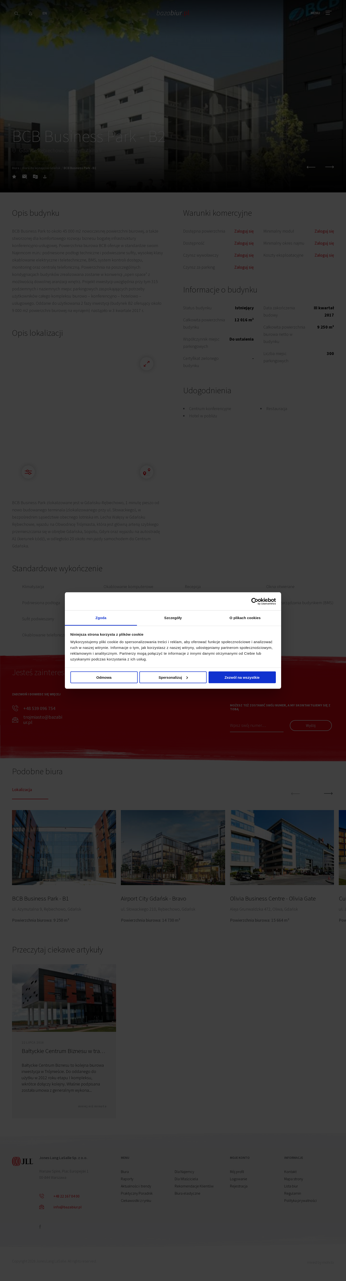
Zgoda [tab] (100, 618)
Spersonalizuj (173, 677)
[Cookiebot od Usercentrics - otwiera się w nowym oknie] (255, 601)
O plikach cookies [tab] (244, 618)
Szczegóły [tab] (173, 618)
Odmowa (103, 677)
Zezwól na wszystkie (242, 677)
